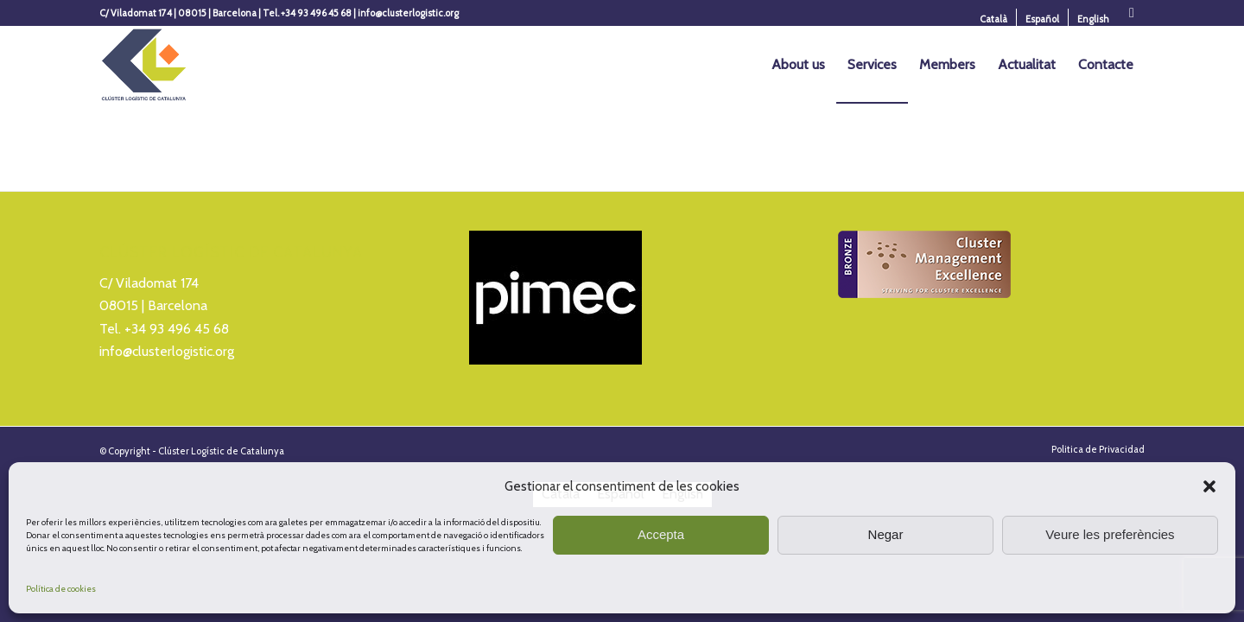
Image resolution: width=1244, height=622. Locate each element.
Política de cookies (61, 588)
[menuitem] (994, 19)
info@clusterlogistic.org (166, 351)
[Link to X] (1132, 13)
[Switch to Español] (1042, 19)
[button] (1209, 486)
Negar (886, 534)
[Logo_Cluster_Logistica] (143, 65)
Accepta (661, 534)
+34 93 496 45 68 (176, 329)
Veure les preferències (1109, 534)
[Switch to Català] (993, 19)
